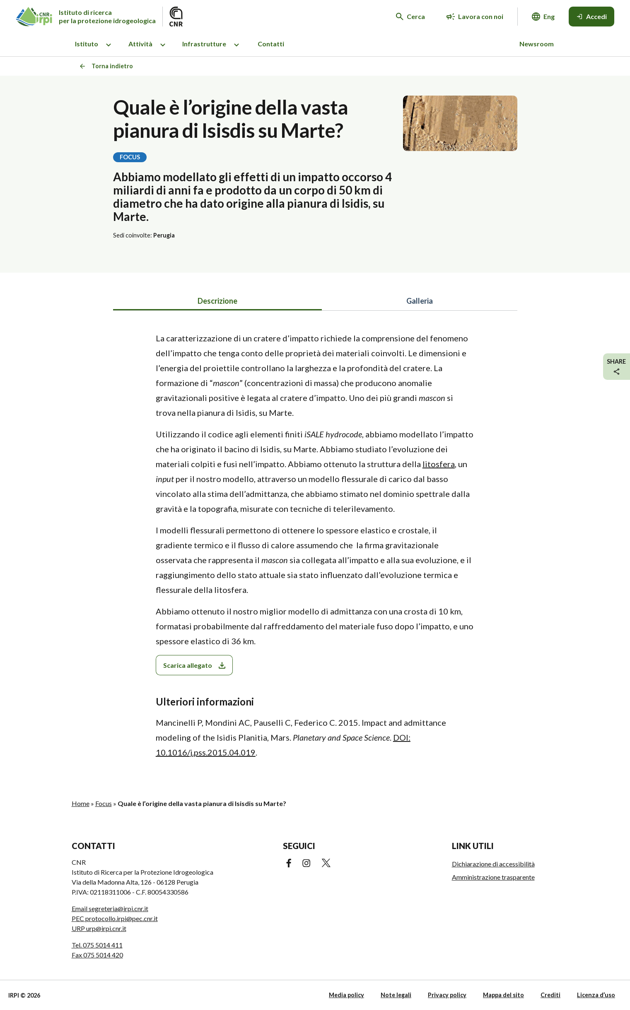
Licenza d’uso (596, 994)
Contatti (271, 44)
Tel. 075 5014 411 (97, 945)
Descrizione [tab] (217, 300)
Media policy (346, 994)
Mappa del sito (503, 994)
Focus (103, 803)
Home (80, 803)
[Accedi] (591, 16)
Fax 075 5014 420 (97, 955)
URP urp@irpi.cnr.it (99, 928)
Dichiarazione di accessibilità (493, 864)
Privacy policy (447, 994)
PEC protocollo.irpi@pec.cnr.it (115, 918)
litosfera (438, 464)
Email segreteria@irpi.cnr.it (110, 908)
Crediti (550, 994)
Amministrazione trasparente (493, 877)
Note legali (396, 994)
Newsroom (536, 44)
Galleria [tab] (419, 300)
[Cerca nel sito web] (410, 16)
